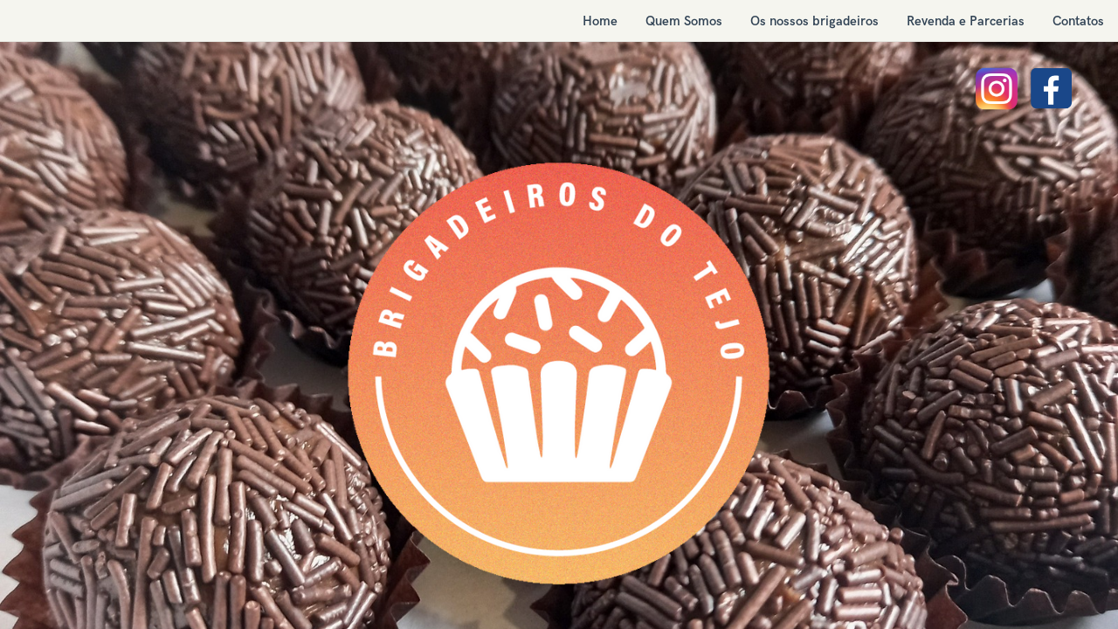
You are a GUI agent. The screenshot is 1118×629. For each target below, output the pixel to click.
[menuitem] (600, 21)
